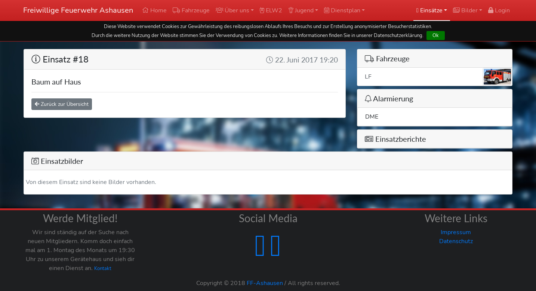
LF (438, 77)
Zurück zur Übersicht (62, 104)
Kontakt (102, 268)
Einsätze (429, 10)
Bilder (465, 10)
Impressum (456, 232)
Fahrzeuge (191, 10)
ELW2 (271, 10)
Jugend (301, 10)
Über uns (232, 10)
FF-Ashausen (265, 283)
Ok (435, 35)
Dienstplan (342, 10)
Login (499, 10)
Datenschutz (456, 241)
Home (154, 10)
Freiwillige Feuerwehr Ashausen (78, 10)
